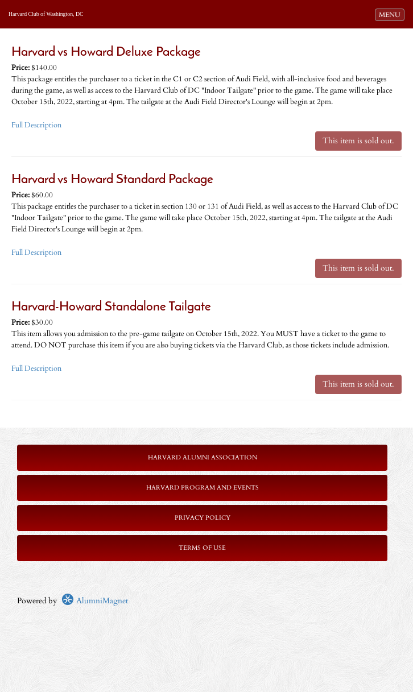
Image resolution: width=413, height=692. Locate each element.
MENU (391, 14)
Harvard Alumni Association (202, 457)
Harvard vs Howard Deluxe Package (106, 52)
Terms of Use (202, 548)
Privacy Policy (202, 517)
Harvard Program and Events (202, 487)
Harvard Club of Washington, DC (46, 14)
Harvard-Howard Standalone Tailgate (111, 307)
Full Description (36, 125)
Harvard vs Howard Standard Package (112, 180)
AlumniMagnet (94, 600)
